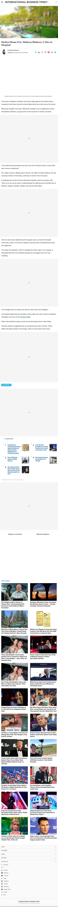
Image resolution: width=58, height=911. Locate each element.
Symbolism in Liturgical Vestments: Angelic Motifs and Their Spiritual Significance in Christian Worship (14, 454)
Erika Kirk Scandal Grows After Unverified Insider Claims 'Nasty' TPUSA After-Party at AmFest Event (14, 817)
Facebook (23, 321)
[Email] (51, 52)
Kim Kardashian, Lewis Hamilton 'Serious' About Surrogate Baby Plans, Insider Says (42, 791)
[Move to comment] (55, 52)
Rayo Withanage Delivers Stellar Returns (12, 463)
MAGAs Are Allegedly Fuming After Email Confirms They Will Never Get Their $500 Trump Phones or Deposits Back (43, 635)
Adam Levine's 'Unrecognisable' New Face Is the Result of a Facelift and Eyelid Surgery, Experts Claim (43, 842)
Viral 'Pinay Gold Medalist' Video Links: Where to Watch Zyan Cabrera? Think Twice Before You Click (14, 688)
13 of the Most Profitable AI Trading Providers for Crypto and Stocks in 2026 (41, 452)
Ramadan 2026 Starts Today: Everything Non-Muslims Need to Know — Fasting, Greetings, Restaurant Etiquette (43, 608)
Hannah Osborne (14, 50)
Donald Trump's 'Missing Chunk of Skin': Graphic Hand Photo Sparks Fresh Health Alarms (43, 739)
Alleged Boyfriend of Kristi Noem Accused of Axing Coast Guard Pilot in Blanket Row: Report (42, 817)
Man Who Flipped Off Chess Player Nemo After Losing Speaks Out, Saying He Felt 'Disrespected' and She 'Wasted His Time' (43, 713)
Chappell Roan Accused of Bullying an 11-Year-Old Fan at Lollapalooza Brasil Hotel (13, 713)
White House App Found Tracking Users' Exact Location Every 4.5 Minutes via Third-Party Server (43, 688)
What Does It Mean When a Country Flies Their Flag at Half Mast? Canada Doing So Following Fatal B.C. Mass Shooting (14, 635)
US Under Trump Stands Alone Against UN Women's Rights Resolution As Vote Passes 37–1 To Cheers (14, 791)
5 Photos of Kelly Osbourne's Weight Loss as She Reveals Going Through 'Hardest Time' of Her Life (13, 842)
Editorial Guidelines (43, 538)
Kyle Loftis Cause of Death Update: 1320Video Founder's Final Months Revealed (41, 764)
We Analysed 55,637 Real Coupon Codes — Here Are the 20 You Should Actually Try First (14, 475)
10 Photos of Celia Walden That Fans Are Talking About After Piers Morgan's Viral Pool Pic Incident (14, 739)
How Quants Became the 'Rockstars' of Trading (41, 463)
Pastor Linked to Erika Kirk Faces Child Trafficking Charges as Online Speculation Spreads (42, 661)
